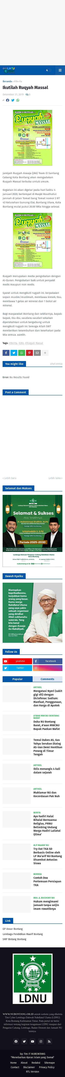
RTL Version (32, 1071)
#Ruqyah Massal (34, 343)
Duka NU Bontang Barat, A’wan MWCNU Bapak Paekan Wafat (46, 725)
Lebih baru (10, 478)
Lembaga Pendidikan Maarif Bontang (23, 934)
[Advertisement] (32, 32)
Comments (47, 679)
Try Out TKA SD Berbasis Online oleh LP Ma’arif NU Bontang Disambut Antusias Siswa (47, 856)
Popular (17, 679)
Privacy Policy (46, 1067)
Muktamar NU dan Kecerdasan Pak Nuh (46, 794)
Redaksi (36, 1062)
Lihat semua (56, 363)
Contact (15, 1067)
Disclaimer (29, 1067)
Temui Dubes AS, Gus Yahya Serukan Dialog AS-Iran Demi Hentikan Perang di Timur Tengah (47, 747)
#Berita (18, 81)
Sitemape (49, 1062)
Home (13, 1062)
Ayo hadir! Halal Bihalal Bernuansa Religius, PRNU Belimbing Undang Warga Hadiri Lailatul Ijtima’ (46, 825)
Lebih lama (55, 478)
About (24, 1062)
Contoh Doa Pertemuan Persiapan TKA (47, 881)
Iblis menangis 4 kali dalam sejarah (46, 770)
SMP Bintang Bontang (14, 939)
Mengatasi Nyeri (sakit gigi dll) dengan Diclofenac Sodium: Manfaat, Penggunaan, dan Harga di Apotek (47, 698)
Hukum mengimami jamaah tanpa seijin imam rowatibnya (46, 905)
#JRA (21, 343)
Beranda (7, 81)
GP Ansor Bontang (13, 928)
